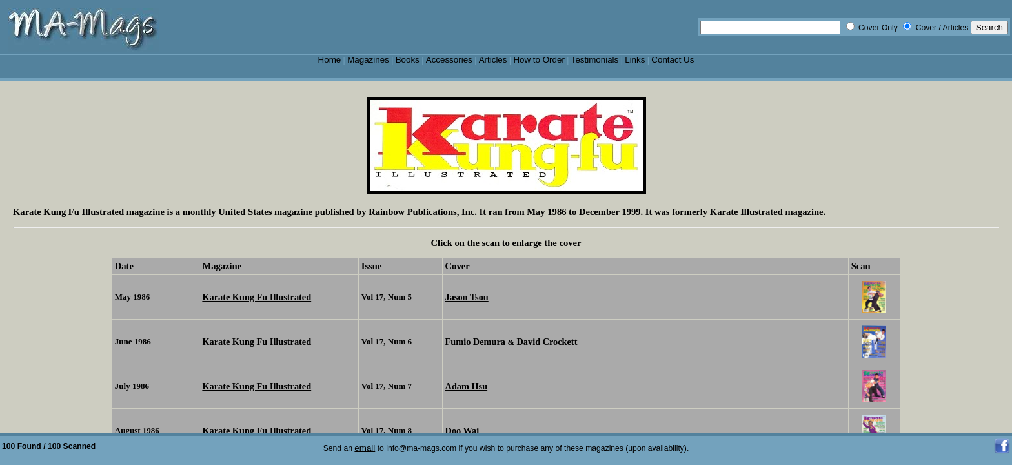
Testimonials (595, 60)
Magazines (368, 60)
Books (408, 60)
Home (329, 60)
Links (635, 60)
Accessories (449, 60)
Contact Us (672, 60)
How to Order (538, 60)
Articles (493, 60)
